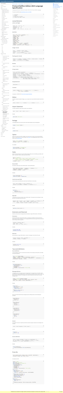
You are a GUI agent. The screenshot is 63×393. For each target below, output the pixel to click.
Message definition (56, 32)
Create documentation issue (57, 6)
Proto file (54, 36)
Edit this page (55, 4)
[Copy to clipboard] (43, 14)
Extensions (54, 28)
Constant (54, 17)
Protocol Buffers (20, 3)
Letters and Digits (55, 9)
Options (29, 137)
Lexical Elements (55, 8)
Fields (54, 22)
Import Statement (55, 19)
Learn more (47, 391)
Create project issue (56, 7)
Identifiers (54, 10)
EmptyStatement (55, 16)
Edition (54, 18)
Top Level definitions (56, 30)
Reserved (54, 29)
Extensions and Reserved (56, 27)
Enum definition (55, 31)
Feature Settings (19, 138)
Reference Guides (14, 3)
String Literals (55, 15)
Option (54, 21)
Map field (54, 26)
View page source (56, 3)
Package (54, 20)
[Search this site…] (59, 1)
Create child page (56, 5)
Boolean (54, 14)
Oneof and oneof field (56, 25)
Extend (54, 33)
